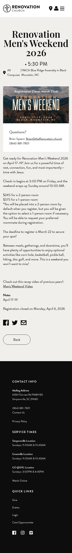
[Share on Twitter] (15, 323)
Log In (56, 8)
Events (15, 508)
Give (14, 500)
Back (16, 339)
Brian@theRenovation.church (44, 139)
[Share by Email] (23, 323)
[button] (14, 533)
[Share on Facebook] (6, 323)
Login (15, 515)
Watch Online (19, 481)
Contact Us (18, 413)
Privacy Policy (19, 421)
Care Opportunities (22, 522)
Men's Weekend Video (18, 286)
